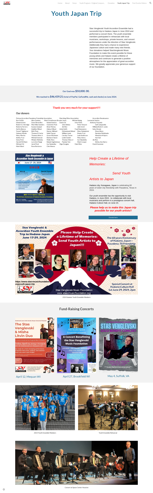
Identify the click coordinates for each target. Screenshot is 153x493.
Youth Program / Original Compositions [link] (92, 3)
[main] (76, 13)
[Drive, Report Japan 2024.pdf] (50, 54)
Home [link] (60, 3)
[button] (150, 3)
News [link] (74, 3)
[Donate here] (113, 217)
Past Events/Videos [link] (139, 3)
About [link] (67, 3)
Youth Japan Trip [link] (123, 3)
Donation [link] (111, 3)
